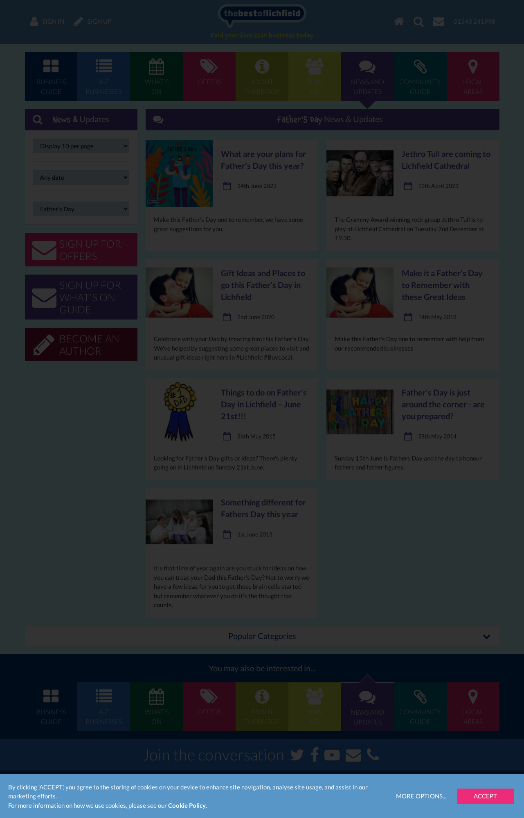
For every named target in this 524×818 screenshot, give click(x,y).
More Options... (421, 796)
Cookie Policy (187, 805)
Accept (485, 796)
